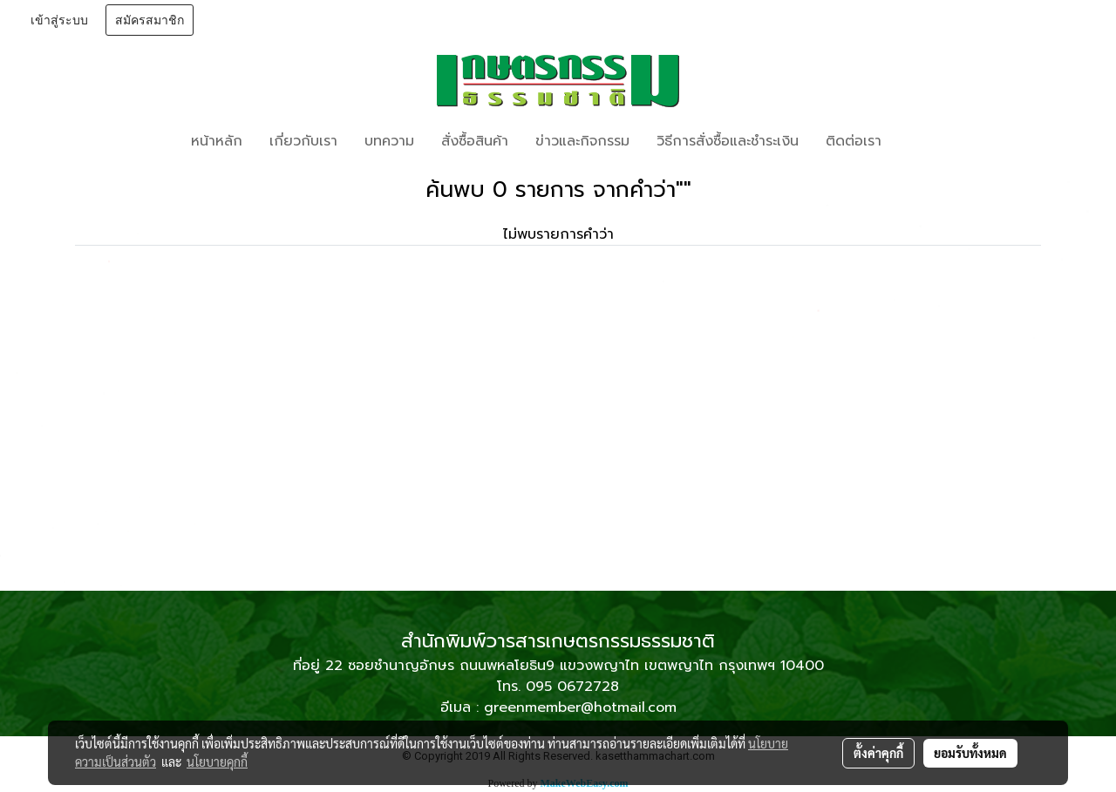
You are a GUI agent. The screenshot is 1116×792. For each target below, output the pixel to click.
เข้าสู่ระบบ (59, 20)
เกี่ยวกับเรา (303, 141)
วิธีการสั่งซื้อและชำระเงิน (728, 141)
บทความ (389, 141)
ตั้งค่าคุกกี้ (878, 753)
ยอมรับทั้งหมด (970, 753)
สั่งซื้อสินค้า (474, 141)
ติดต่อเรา (853, 141)
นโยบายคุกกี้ (217, 761)
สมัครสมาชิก (149, 20)
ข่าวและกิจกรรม (582, 141)
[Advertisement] (558, 460)
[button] (920, 141)
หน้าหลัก (216, 141)
